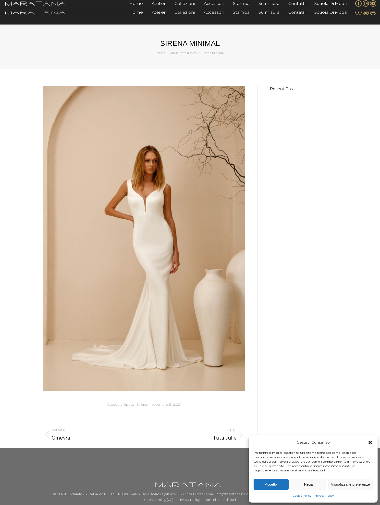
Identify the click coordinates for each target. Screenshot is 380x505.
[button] (370, 442)
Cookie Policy (302, 495)
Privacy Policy (324, 495)
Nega (308, 484)
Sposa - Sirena (135, 404)
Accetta (271, 484)
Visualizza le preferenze (350, 484)
